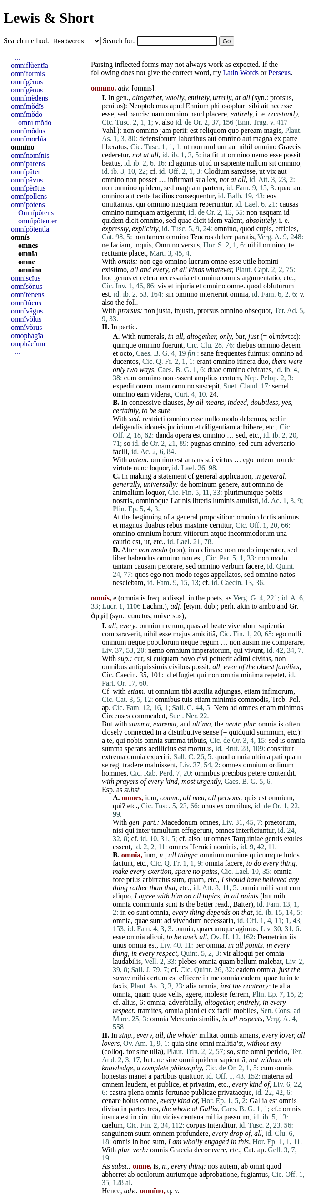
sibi (254, 106)
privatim (202, 1084)
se (105, 765)
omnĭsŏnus (26, 286)
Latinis (181, 500)
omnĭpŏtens (28, 204)
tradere (133, 765)
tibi (186, 691)
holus (131, 1100)
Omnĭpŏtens (36, 213)
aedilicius (162, 748)
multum (215, 147)
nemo (260, 155)
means (215, 402)
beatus (111, 163)
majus (181, 634)
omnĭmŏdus (28, 131)
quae (284, 188)
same (120, 978)
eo (131, 912)
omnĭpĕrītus (28, 188)
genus (122, 278)
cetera (148, 278)
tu (282, 978)
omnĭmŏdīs (27, 106)
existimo (114, 269)
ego (157, 261)
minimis (224, 699)
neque (136, 642)
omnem (113, 1084)
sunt (282, 888)
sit (272, 163)
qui (140, 204)
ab (244, 1166)
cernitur (221, 525)
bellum (247, 961)
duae (214, 369)
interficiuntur (255, 830)
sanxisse (243, 171)
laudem (136, 1084)
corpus (196, 1125)
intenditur (221, 1125)
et (135, 278)
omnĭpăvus (27, 180)
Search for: (120, 41)
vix (271, 171)
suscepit (208, 386)
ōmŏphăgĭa (27, 335)
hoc (107, 278)
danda (164, 435)
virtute (122, 468)
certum (157, 978)
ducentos (126, 361)
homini (268, 261)
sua (200, 179)
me (266, 642)
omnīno (23, 147)
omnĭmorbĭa (28, 139)
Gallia (258, 1100)
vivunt (254, 650)
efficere (190, 978)
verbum (232, 566)
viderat (161, 394)
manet (137, 1076)
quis (251, 798)
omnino (177, 114)
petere (257, 773)
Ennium (197, 106)
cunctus (139, 616)
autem (137, 460)
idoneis (155, 427)
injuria (184, 286)
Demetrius (272, 937)
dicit (131, 220)
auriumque (181, 1174)
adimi (242, 658)
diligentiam (218, 427)
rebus (175, 525)
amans (194, 460)
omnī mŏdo (34, 122)
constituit (280, 748)
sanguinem (117, 1133)
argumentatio (260, 278)
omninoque (152, 500)
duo (262, 361)
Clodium (217, 171)
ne (105, 245)
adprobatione (218, 1174)
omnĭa (28, 253)
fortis (268, 517)
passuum (237, 1117)
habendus (141, 558)
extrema (164, 724)
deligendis (128, 427)
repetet (275, 675)
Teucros (201, 237)
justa (164, 310)
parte (290, 138)
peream (251, 130)
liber (119, 558)
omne (219, 261)
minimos (290, 707)
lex (211, 179)
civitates (259, 369)
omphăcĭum (28, 344)
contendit (281, 773)
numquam (140, 212)
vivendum (242, 626)
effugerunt (196, 830)
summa (139, 724)
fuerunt (172, 345)
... (17, 57)
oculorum (150, 1174)
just (253, 336)
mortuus (199, 748)
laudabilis (127, 961)
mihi (267, 888)
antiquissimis (148, 667)
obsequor (258, 310)
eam (143, 394)
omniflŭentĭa (29, 65)
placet (137, 253)
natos (287, 574)
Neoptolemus (148, 106)
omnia (239, 294)
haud (197, 114)
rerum (174, 626)
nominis (225, 847)
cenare (111, 1100)
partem (212, 188)
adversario (280, 443)
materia (273, 1076)
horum (172, 533)
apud (177, 106)
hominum (202, 484)
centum (230, 378)
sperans (135, 748)
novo (187, 658)
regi (115, 765)
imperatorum (211, 650)
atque (218, 533)
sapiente (233, 163)
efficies (286, 228)
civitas (261, 658)
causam (145, 566)
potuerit (220, 658)
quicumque (266, 855)
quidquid (242, 732)
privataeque (235, 1092)
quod (247, 228)
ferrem (239, 994)
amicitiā (204, 634)
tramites (149, 1010)
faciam (120, 245)
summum (270, 732)
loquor (159, 468)
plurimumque (243, 492)
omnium (149, 533)
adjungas (228, 691)
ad (299, 353)
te (291, 245)
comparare (287, 642)
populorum (163, 642)
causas (288, 204)
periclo (277, 1051)
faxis (120, 986)
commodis (253, 699)
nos (213, 1166)
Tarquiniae (247, 838)
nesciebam (128, 582)
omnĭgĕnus (27, 82)
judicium (180, 427)
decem (291, 345)
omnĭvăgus (27, 311)
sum (178, 879)
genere (228, 484)
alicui (155, 937)
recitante (114, 253)
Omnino (167, 245)
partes (137, 1109)
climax (211, 550)
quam (293, 757)
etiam (135, 691)
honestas (114, 1076)
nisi (118, 830)
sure (164, 410)
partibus (165, 1076)
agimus (186, 163)
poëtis (273, 492)
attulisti (247, 500)
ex (277, 138)
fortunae (178, 1092)
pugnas (201, 443)
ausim (251, 642)
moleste (216, 994)
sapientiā (233, 1060)
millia (214, 1117)
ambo (267, 606)
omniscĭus (25, 278)
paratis (244, 237)
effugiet (184, 675)
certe (143, 196)
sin (169, 294)
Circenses (116, 716)
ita (206, 155)
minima (252, 675)
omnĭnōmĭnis (30, 155)
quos (141, 574)
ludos (292, 855)
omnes (248, 707)
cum (130, 378)
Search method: (27, 41)
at (238, 97)
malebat (270, 961)
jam (165, 130)
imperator (270, 550)
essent (184, 378)
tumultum (165, 830)
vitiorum (196, 533)
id (171, 163)
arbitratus (156, 879)
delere (224, 237)
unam (162, 386)
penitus (112, 106)
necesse (281, 106)
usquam (270, 212)
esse (108, 114)
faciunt (123, 863)
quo (233, 130)
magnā (262, 138)
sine (192, 1043)
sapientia (272, 626)
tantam (123, 566)
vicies (170, 1117)
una (281, 533)
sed (122, 114)
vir (227, 953)
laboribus (192, 138)
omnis (143, 88)
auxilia (203, 691)
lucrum (199, 261)
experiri (158, 757)
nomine (237, 855)
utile (249, 261)
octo (126, 353)
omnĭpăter (25, 172)
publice (168, 1084)
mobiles (245, 1010)
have (254, 879)
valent (233, 220)
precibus (233, 773)
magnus (131, 525)
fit (215, 155)
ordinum (281, 765)
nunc (141, 468)
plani (192, 1010)
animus (288, 517)
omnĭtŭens (26, 303)
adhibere (249, 427)
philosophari (229, 106)
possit (292, 155)
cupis (264, 228)
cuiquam (165, 658)
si (149, 658)
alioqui (243, 953)
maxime (196, 525)
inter (143, 830)
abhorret (114, 1174)
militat (208, 1035)
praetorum (280, 822)
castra (117, 1092)
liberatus (114, 147)
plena (136, 1092)
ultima (201, 724)
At (116, 517)
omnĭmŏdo (26, 114)
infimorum (277, 691)
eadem (246, 969)
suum (143, 1133)
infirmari (181, 179)
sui (209, 460)
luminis (224, 500)
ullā (155, 1051)
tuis (187, 699)
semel (280, 386)
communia (148, 904)
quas (193, 626)
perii (179, 130)
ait (264, 106)
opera (183, 435)
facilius (163, 196)
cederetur (115, 155)
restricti (154, 419)
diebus (246, 345)
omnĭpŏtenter (37, 221)
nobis (135, 740)
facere (254, 566)
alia (191, 986)
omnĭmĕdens (29, 98)
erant (203, 361)
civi (201, 658)
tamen (156, 237)
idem (215, 220)
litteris (201, 500)
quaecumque (215, 929)
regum (209, 642)
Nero (221, 707)
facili (120, 451)
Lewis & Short (49, 18)
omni (207, 1043)
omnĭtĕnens (28, 294)
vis (162, 286)
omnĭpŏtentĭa (30, 229)
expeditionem (132, 386)
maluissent (160, 765)
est (194, 130)
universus (167, 616)
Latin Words (241, 72)
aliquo (122, 896)
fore (119, 879)
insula (110, 1117)
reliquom (213, 130)
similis (209, 1019)
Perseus (279, 72)
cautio (121, 541)
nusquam (184, 204)
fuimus (258, 353)
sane (207, 353)
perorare (170, 566)
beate (218, 626)
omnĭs (20, 237)
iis (292, 937)
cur (138, 658)
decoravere (210, 1150)
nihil (245, 147)
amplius (206, 378)
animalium (128, 492)
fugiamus (254, 1174)
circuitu (149, 1117)
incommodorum (251, 533)
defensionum (158, 138)
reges (201, 574)
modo (229, 419)
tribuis (196, 740)
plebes (187, 961)
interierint (214, 294)
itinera (246, 361)
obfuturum (278, 286)
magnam (188, 188)
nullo (212, 419)
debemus (253, 419)
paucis (138, 114)
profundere (192, 1133)
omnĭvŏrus (26, 327)
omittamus (117, 204)
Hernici (200, 847)
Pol (293, 699)
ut (186, 147)
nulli (294, 634)
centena (192, 1117)
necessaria (174, 278)
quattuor (191, 1076)
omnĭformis (28, 73)
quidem (150, 188)
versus (190, 245)
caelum (112, 1125)
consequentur (195, 196)
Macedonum (179, 822)
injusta (184, 310)
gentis (273, 838)
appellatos (226, 574)
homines (114, 773)
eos (271, 196)
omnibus (114, 667)
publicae (203, 1092)
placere (216, 114)
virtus (224, 460)
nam (157, 114)
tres (153, 1109)
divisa (110, 1109)
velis (175, 994)
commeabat (149, 716)
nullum (257, 163)
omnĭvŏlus (26, 319)
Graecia (181, 1150)
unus (208, 806)
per (199, 945)
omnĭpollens (29, 196)
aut (211, 138)
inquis (143, 245)
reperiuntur (215, 204)
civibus (179, 667)
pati (277, 757)
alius (128, 1002)
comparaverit (121, 634)
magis (272, 130)
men (198, 798)
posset (148, 179)
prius (133, 879)
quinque (124, 345)
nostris (122, 500)
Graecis (289, 147)
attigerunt (171, 212)
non (128, 130)
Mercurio (183, 1019)
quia (177, 1043)
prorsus (280, 97)
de (291, 460)
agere (193, 994)
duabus (154, 525)
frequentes (231, 353)
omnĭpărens (28, 163)
